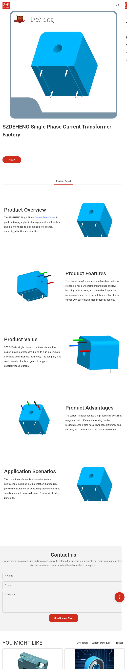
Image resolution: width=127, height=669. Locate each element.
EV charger (82, 642)
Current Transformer (45, 217)
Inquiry (11, 160)
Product (119, 642)
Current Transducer (101, 642)
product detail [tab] (63, 181)
